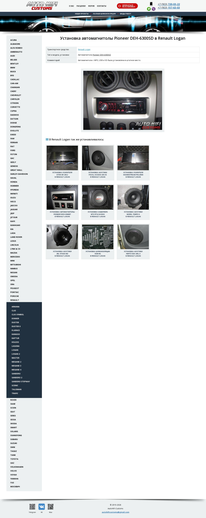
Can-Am (14, 83)
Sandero (16, 373)
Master (15, 358)
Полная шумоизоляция (104, 14)
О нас (71, 6)
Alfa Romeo (16, 48)
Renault (14, 300)
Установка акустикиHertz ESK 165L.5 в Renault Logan (133, 254)
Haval (13, 178)
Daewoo (14, 115)
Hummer (14, 186)
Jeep (12, 213)
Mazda (13, 253)
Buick (13, 71)
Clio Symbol (18, 314)
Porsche (14, 296)
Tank (13, 455)
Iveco (13, 201)
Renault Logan (84, 49)
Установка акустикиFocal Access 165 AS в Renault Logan (97, 175)
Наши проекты (82, 14)
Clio (14, 310)
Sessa (13, 419)
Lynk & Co (15, 249)
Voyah (13, 474)
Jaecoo (13, 205)
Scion (13, 407)
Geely (13, 162)
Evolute (14, 130)
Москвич (15, 486)
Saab (12, 404)
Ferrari (14, 142)
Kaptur (15, 338)
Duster (15, 322)
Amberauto (16, 52)
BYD (12, 75)
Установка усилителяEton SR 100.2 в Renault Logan (62, 175)
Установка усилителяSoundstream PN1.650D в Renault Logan (133, 175)
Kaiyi (12, 221)
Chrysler (14, 99)
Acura (13, 40)
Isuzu (13, 197)
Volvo (13, 471)
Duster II (16, 326)
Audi (12, 56)
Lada (12, 233)
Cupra (13, 111)
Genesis (14, 166)
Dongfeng (15, 126)
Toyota (14, 459)
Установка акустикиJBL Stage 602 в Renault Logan (62, 254)
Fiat (12, 146)
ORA (12, 284)
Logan (15, 350)
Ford (12, 150)
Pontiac (14, 292)
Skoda (13, 423)
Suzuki (13, 443)
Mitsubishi (15, 264)
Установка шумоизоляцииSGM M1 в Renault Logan (98, 254)
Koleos (15, 342)
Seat (12, 411)
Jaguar (13, 209)
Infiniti (14, 193)
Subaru (14, 439)
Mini (12, 260)
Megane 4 (16, 369)
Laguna (15, 346)
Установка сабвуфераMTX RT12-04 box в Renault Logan (98, 214)
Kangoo (16, 334)
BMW (12, 67)
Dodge (13, 122)
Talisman (16, 389)
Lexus (13, 241)
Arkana (15, 306)
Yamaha (14, 478)
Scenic (15, 385)
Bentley (14, 63)
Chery (13, 91)
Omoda (14, 276)
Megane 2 (16, 362)
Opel (12, 280)
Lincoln (14, 245)
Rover (13, 400)
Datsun (14, 119)
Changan (15, 87)
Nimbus (14, 268)
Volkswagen (16, 467)
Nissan (13, 272)
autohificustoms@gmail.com (115, 512)
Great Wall (16, 170)
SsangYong (16, 435)
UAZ (12, 463)
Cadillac (14, 79)
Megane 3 (16, 365)
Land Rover (16, 237)
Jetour (13, 217)
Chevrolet (15, 95)
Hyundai (14, 189)
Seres (13, 415)
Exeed (13, 134)
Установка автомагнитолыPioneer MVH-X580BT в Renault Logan (62, 214)
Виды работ (125, 14)
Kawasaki (15, 225)
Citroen (14, 103)
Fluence (16, 330)
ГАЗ (12, 482)
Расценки (81, 6)
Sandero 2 (17, 377)
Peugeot (14, 288)
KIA (11, 229)
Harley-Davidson (19, 174)
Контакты (101, 6)
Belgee (13, 59)
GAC (12, 158)
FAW (12, 138)
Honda (13, 182)
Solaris (14, 431)
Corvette (15, 107)
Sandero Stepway (21, 381)
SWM (12, 447)
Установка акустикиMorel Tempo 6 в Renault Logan (133, 214)
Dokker (15, 318)
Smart (13, 427)
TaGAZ (13, 451)
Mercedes (15, 256)
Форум (91, 6)
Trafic (15, 393)
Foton (13, 154)
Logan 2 (16, 354)
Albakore (15, 44)
